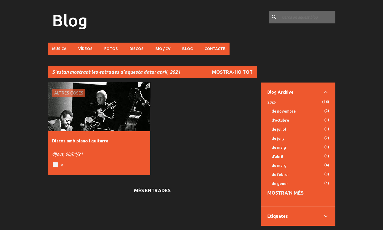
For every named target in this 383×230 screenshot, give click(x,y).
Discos (137, 49)
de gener (280, 184)
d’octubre (280, 120)
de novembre (284, 111)
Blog (70, 20)
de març (279, 165)
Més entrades (152, 190)
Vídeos (85, 49)
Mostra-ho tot (232, 72)
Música (59, 49)
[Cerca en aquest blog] (307, 17)
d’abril (277, 156)
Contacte (215, 49)
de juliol (279, 129)
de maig (279, 147)
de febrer (280, 174)
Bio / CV (162, 49)
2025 (271, 102)
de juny (278, 138)
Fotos (111, 49)
